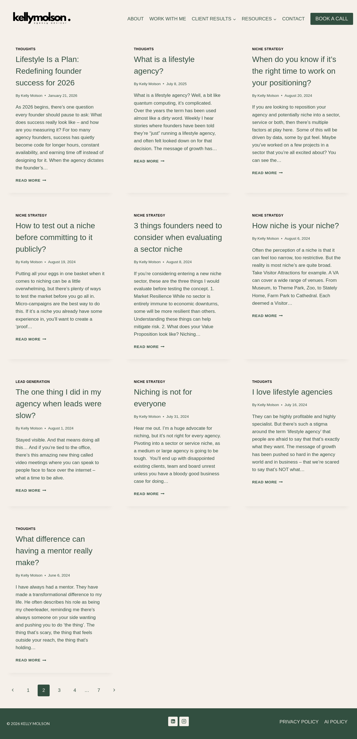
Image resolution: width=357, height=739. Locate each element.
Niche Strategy (268, 49)
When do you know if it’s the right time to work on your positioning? (294, 71)
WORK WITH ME (167, 18)
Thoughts (25, 49)
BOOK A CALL (331, 18)
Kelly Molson (31, 95)
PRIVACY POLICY (299, 721)
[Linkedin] (173, 721)
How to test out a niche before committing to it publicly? (55, 237)
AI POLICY (336, 721)
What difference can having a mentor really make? (54, 551)
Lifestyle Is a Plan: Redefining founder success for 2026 (49, 71)
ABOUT (135, 18)
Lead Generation (33, 382)
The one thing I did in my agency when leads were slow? (59, 404)
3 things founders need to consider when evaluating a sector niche (178, 237)
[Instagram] (184, 721)
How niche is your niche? (295, 225)
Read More (31, 180)
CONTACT (293, 18)
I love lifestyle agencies (292, 392)
